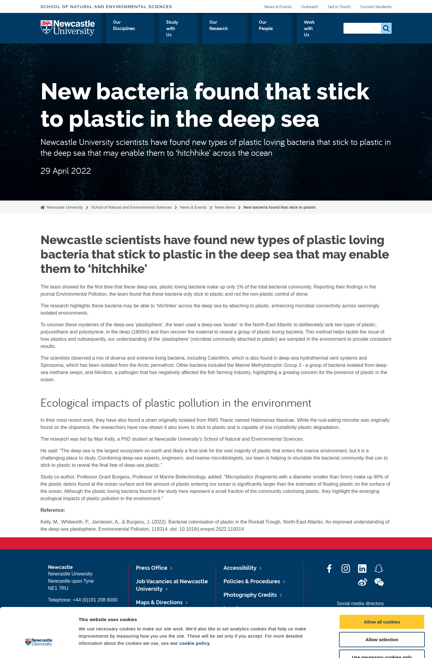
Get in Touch (339, 7)
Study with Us (200, 29)
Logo (67, 28)
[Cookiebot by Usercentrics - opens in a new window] (39, 646)
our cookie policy (190, 605)
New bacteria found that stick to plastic (280, 207)
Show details (315, 646)
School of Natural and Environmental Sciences (106, 7)
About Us (119, 29)
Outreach (309, 7)
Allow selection (381, 602)
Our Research (241, 29)
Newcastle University (64, 207)
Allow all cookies (382, 584)
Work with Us (318, 29)
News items (225, 207)
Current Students (376, 7)
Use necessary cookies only (382, 619)
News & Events (278, 7)
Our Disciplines (157, 29)
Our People (280, 29)
